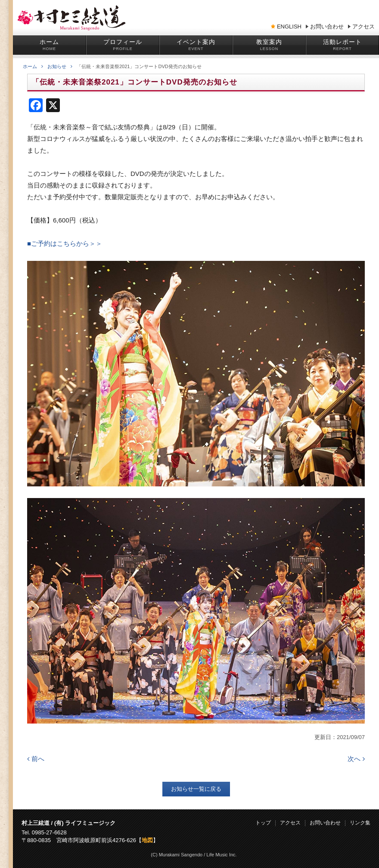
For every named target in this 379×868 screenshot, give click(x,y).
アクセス (363, 27)
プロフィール (122, 41)
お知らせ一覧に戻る (196, 789)
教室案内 (269, 41)
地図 (147, 840)
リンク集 (360, 823)
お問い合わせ (327, 27)
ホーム (49, 41)
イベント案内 (196, 41)
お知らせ (59, 66)
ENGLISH (289, 27)
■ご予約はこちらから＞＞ (64, 243)
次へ (356, 758)
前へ (35, 758)
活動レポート (342, 41)
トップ (263, 823)
